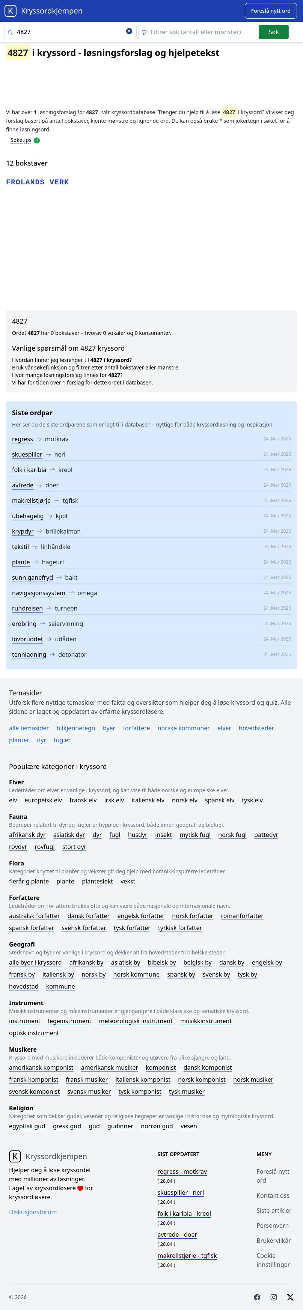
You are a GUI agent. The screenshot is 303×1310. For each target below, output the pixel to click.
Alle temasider (29, 728)
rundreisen (27, 608)
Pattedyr (266, 835)
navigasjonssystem (38, 593)
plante (21, 562)
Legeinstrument (70, 1021)
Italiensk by (58, 974)
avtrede (22, 485)
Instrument (25, 1021)
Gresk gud (67, 1126)
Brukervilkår (273, 1240)
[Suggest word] (271, 11)
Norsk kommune (136, 974)
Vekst (128, 881)
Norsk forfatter (192, 916)
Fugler (62, 740)
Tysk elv (252, 800)
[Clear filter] (197, 32)
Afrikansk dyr (27, 835)
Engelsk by (267, 962)
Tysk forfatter (132, 928)
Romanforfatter (242, 916)
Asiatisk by (125, 962)
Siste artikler (273, 1210)
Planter (19, 740)
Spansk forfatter (31, 928)
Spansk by (181, 974)
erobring (24, 624)
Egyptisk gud (27, 1126)
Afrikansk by (86, 962)
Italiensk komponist (142, 1079)
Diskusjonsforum (33, 1212)
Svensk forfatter (84, 928)
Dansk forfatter (89, 916)
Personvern (272, 1225)
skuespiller (27, 454)
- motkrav (182, 1171)
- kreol (184, 1213)
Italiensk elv (147, 800)
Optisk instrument (34, 1033)
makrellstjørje (31, 500)
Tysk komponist (139, 1091)
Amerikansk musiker (109, 1067)
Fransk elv (82, 800)
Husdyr (138, 835)
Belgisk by (198, 962)
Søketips (21, 139)
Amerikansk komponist (41, 1067)
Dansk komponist (208, 1067)
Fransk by (22, 974)
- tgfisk (187, 1255)
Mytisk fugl (195, 835)
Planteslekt (97, 881)
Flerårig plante (29, 881)
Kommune (60, 986)
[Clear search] (129, 32)
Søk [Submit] (274, 32)
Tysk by (247, 974)
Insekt (163, 835)
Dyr (41, 740)
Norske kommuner (184, 728)
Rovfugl (45, 847)
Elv (13, 800)
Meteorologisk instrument (136, 1021)
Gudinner (120, 1126)
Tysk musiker (187, 1091)
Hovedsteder (256, 728)
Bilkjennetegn (76, 728)
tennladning (29, 654)
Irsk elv (114, 800)
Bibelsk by (162, 962)
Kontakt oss (272, 1195)
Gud (94, 1126)
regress (22, 439)
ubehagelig (28, 516)
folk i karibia (29, 470)
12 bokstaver (27, 162)
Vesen (189, 1126)
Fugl (114, 835)
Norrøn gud (157, 1126)
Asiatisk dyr (69, 835)
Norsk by (93, 974)
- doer (177, 1234)
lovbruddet (27, 639)
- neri (181, 1192)
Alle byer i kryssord (35, 962)
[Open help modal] (37, 139)
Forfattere (136, 728)
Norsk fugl (232, 835)
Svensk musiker (89, 1091)
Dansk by (231, 962)
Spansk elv (219, 800)
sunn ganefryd (32, 577)
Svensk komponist (34, 1091)
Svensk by (216, 974)
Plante (65, 881)
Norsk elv (184, 800)
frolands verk (37, 182)
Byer (109, 728)
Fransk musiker (87, 1079)
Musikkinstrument (206, 1021)
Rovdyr (18, 847)
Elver (224, 728)
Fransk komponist (33, 1079)
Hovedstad (24, 986)
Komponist (161, 1067)
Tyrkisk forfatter (180, 928)
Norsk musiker (253, 1079)
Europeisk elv (43, 800)
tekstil (20, 547)
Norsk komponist (202, 1079)
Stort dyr (74, 847)
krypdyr (23, 531)
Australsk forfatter (34, 916)
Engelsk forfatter (140, 916)
